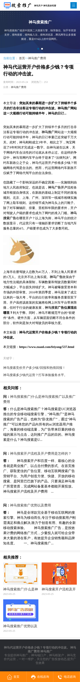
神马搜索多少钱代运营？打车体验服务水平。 (35, 375)
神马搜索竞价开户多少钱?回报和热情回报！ (34, 367)
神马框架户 (56, 655)
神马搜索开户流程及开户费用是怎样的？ (40, 453)
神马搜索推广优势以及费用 (30, 505)
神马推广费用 (37, 58)
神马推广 (22, 655)
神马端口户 (38, 655)
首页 (22, 58)
